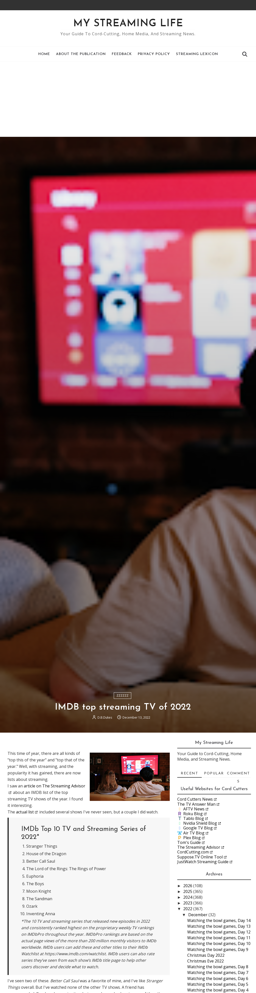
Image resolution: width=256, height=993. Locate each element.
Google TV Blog (198, 828)
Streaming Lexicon (197, 54)
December (198, 914)
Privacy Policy (154, 54)
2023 (188, 903)
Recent (189, 773)
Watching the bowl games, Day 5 (217, 984)
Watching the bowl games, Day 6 (217, 978)
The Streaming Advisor (198, 847)
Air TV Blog (193, 833)
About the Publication (81, 54)
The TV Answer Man (196, 804)
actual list (25, 812)
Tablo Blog (193, 818)
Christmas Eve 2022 (205, 961)
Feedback (122, 54)
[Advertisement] (128, 99)
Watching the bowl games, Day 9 (217, 949)
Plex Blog (192, 837)
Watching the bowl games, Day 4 (217, 990)
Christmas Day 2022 (205, 955)
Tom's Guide (189, 842)
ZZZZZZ (122, 695)
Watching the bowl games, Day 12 (218, 932)
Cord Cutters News (195, 799)
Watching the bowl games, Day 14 (218, 920)
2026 (188, 885)
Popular (214, 773)
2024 (188, 897)
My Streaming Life (128, 24)
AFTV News (193, 809)
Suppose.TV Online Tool (200, 857)
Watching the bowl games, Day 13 (218, 926)
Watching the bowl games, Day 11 (218, 937)
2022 (188, 908)
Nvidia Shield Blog (200, 823)
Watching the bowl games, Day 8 (217, 966)
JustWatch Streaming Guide (202, 861)
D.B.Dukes (105, 717)
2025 (188, 891)
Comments (238, 775)
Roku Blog (193, 813)
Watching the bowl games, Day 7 (217, 972)
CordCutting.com (193, 852)
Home (44, 54)
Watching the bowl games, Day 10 (218, 943)
